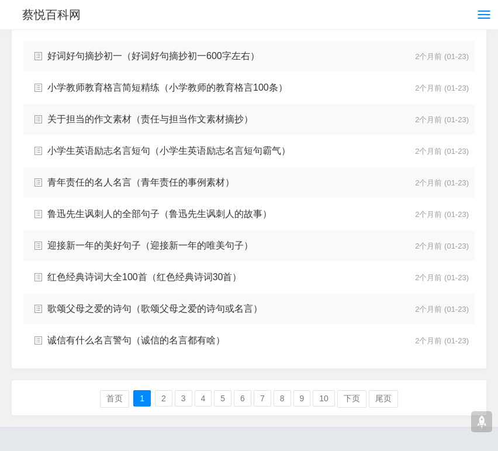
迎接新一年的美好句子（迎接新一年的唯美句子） (150, 245)
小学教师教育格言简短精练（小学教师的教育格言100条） (167, 87)
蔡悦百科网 (51, 14)
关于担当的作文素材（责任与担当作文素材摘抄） (150, 119)
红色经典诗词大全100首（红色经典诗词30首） (144, 277)
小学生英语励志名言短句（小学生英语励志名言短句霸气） (168, 151)
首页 (114, 398)
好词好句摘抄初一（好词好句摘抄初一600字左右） (153, 56)
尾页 (383, 398)
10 (323, 398)
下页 (352, 398)
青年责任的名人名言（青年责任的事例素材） (140, 182)
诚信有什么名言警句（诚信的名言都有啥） (136, 340)
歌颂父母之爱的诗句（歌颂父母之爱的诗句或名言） (154, 309)
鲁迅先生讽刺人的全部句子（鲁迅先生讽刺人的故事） (159, 214)
